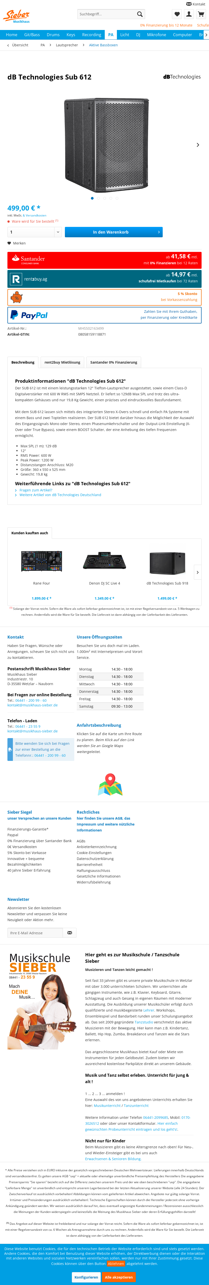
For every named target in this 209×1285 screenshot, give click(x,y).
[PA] (111, 34)
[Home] (11, 34)
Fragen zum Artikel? (33, 490)
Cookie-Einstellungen (94, 852)
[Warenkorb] (201, 14)
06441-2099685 (155, 1117)
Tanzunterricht (136, 1105)
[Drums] (53, 34)
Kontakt (199, 4)
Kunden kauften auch (29, 533)
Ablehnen (116, 1263)
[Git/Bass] (32, 34)
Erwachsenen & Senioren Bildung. (113, 1158)
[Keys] (71, 34)
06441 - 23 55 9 (27, 726)
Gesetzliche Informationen (99, 876)
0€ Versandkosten (22, 846)
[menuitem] (196, 4)
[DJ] (138, 34)
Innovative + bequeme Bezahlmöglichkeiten (25, 861)
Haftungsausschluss (93, 870)
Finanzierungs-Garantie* (28, 829)
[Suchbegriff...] (111, 14)
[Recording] (92, 34)
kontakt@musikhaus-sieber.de (32, 705)
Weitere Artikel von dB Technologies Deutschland (58, 494)
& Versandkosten (34, 215)
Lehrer (148, 1010)
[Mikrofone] (157, 34)
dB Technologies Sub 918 (167, 583)
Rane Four (41, 583)
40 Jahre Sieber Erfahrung (29, 870)
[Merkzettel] (177, 14)
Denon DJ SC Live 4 (104, 583)
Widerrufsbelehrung (94, 882)
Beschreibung (22, 362)
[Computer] (183, 34)
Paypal (12, 834)
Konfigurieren (86, 1277)
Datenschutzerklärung (95, 858)
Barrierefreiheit (90, 864)
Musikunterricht (107, 1105)
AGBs (81, 841)
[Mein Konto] (189, 14)
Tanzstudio (144, 1022)
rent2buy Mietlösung (62, 362)
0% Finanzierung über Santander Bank (39, 840)
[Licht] (125, 34)
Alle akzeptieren (119, 1277)
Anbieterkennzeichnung (97, 846)
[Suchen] (140, 14)
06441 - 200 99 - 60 (31, 700)
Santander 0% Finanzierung (113, 362)
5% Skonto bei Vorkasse (26, 852)
